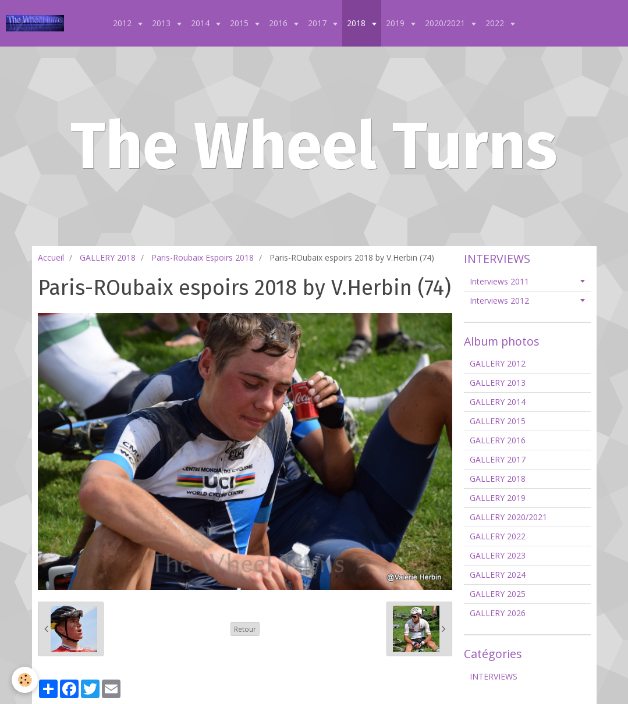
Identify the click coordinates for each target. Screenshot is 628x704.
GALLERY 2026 (498, 612)
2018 (357, 23)
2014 (201, 23)
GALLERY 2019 (498, 497)
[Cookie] (25, 680)
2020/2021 (446, 23)
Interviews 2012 (499, 300)
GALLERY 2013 (498, 382)
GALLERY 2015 (498, 420)
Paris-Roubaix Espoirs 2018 (202, 257)
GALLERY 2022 (498, 536)
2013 (162, 23)
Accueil (51, 257)
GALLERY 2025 (498, 593)
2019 (396, 23)
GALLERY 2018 (108, 257)
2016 (279, 23)
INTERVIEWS (493, 676)
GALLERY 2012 (498, 363)
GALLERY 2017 (498, 459)
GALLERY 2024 (498, 574)
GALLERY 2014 (498, 401)
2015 (240, 23)
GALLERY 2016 (498, 440)
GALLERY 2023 (498, 555)
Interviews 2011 (499, 281)
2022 (495, 23)
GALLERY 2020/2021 (508, 516)
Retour (245, 629)
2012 (123, 23)
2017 (318, 23)
